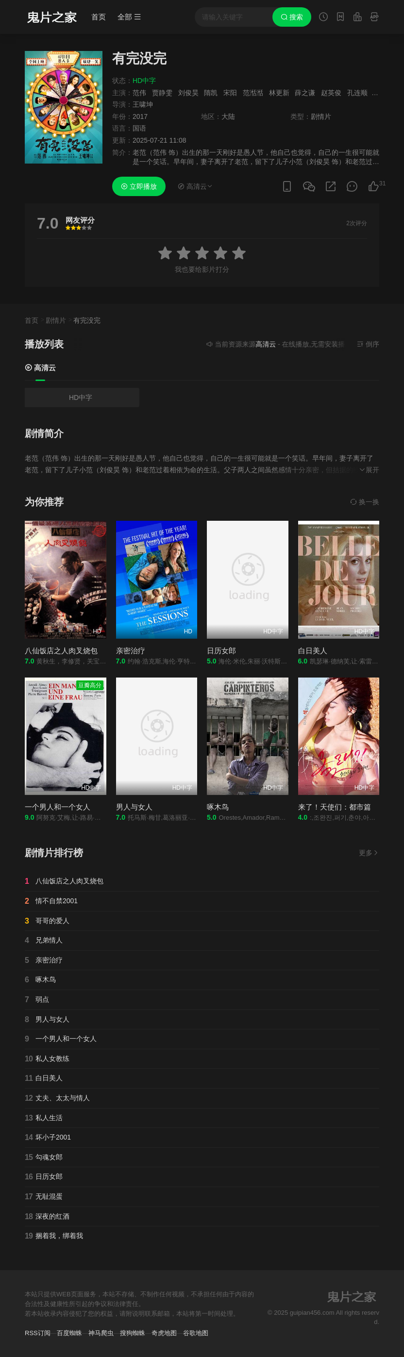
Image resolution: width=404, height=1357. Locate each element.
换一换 (364, 502)
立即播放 (139, 186)
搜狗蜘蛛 (132, 1333)
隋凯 (211, 93)
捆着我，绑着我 (54, 1236)
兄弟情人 (44, 940)
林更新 (279, 93)
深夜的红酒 (47, 1217)
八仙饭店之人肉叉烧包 (61, 650)
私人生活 (44, 1118)
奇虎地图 (164, 1333)
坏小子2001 (48, 1137)
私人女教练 (47, 1059)
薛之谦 (305, 93)
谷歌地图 (195, 1333)
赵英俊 (331, 93)
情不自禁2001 (51, 901)
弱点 (37, 1000)
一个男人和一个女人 (57, 807)
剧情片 (56, 320)
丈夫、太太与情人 (57, 1098)
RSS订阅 (37, 1333)
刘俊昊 (188, 93)
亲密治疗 (130, 650)
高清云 (40, 368)
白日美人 (312, 650)
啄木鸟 (218, 807)
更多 (369, 853)
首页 (98, 17)
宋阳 (230, 93)
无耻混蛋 (44, 1197)
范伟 (139, 93)
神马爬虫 (101, 1333)
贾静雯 (162, 93)
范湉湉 (253, 93)
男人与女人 (134, 807)
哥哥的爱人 (47, 921)
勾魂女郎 (44, 1157)
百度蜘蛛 (69, 1333)
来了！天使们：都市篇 (334, 807)
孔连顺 (357, 93)
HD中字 (80, 397)
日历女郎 (221, 650)
